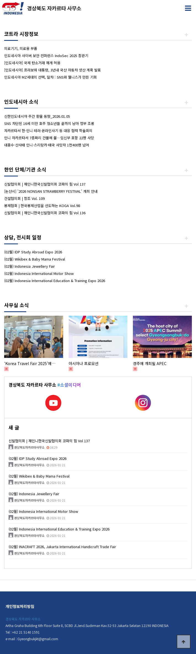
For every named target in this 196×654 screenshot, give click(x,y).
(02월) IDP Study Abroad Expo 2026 (33, 251)
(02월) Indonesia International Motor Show (39, 273)
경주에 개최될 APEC (150, 363)
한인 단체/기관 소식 (25, 169)
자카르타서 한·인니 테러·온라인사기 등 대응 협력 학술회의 (48, 130)
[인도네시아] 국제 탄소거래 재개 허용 (32, 62)
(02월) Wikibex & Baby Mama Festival (34, 259)
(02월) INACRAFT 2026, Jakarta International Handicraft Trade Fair (62, 546)
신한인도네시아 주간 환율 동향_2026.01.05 (37, 116)
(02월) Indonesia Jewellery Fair (29, 266)
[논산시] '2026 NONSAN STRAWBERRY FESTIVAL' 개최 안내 (51, 191)
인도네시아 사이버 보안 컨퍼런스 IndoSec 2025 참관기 (46, 55)
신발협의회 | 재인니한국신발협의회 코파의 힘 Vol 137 (44, 184)
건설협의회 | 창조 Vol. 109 (24, 198)
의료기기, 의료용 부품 (20, 48)
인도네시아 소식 (21, 101)
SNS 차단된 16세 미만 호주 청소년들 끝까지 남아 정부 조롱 (49, 123)
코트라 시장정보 (21, 33)
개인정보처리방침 (20, 606)
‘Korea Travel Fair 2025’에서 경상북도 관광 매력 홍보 (33, 363)
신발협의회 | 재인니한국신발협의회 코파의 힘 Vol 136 (44, 212)
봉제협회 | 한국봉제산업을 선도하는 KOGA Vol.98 (42, 205)
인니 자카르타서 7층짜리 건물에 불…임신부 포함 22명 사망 (49, 137)
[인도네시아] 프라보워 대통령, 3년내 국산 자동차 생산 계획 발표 (52, 70)
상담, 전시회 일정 (22, 237)
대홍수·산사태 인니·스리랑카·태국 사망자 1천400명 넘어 (46, 145)
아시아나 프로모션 (83, 363)
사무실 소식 (16, 305)
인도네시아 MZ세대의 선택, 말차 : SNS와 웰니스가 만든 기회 (50, 77)
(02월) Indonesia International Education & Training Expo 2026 (54, 280)
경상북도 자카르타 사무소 (23, 619)
